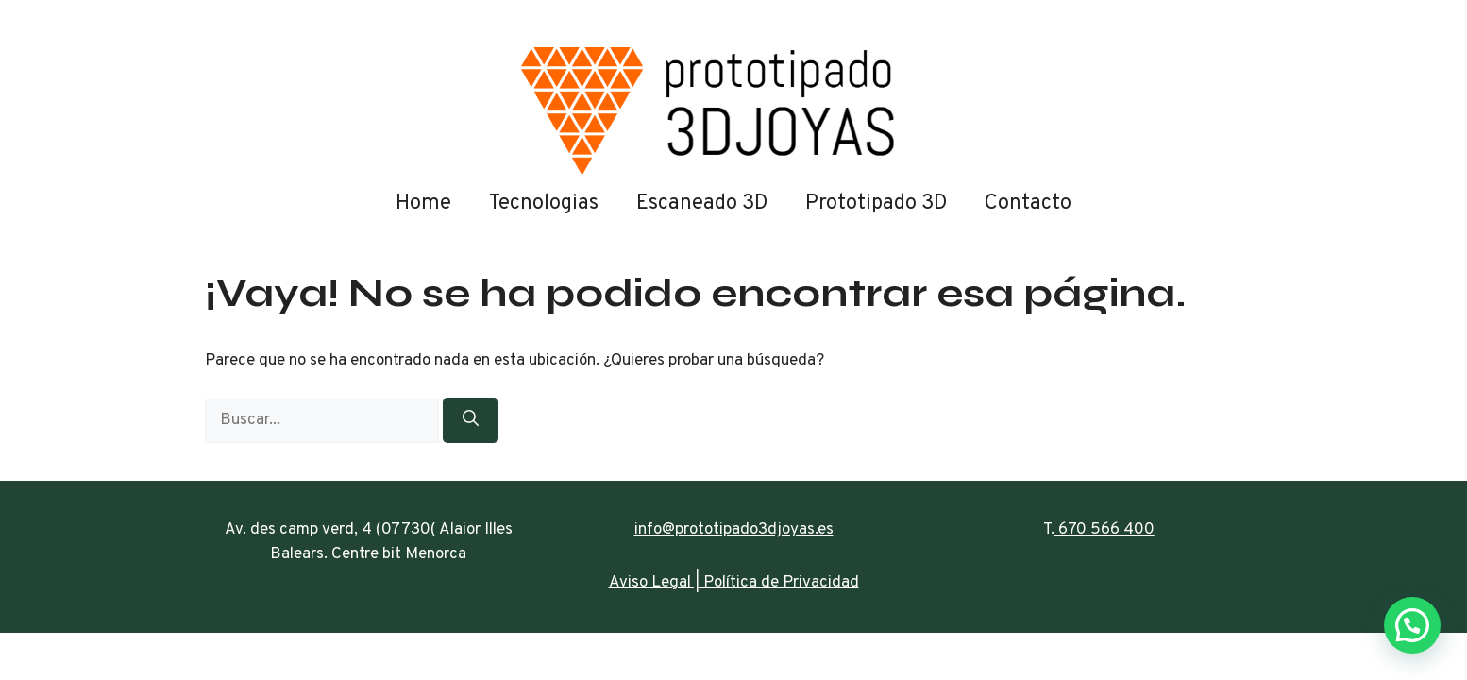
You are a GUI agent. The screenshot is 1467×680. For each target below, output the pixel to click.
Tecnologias (544, 203)
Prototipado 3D (876, 203)
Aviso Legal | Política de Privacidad (734, 582)
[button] (1412, 625)
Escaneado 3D (701, 203)
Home (423, 203)
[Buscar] (470, 421)
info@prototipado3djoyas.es (734, 529)
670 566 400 (1104, 529)
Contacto (1028, 203)
